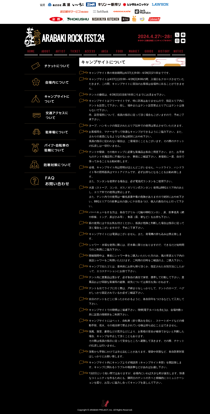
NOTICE (178, 51)
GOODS (149, 51)
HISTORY (164, 51)
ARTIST (61, 51)
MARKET (134, 51)
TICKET (75, 51)
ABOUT (46, 51)
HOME (31, 51)
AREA (104, 51)
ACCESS (90, 51)
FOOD (119, 51)
